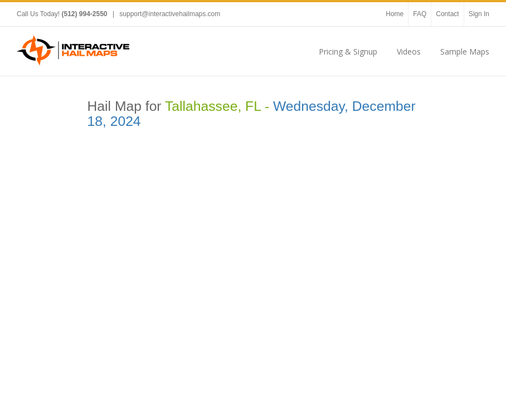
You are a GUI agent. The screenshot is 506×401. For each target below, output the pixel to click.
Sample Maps (464, 51)
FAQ (419, 14)
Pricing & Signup (348, 51)
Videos (409, 51)
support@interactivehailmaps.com (169, 14)
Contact (447, 14)
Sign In (479, 14)
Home (394, 14)
